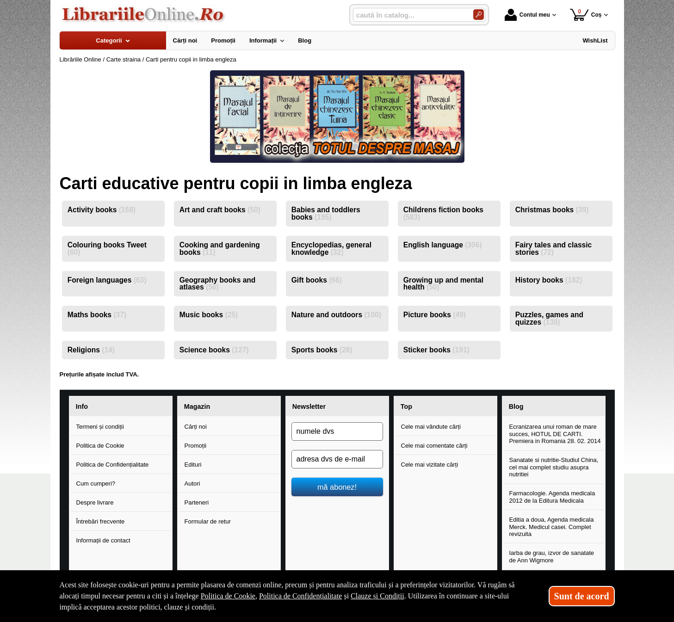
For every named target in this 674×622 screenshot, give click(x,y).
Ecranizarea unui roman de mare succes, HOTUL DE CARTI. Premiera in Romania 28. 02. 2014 (555, 433)
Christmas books (552, 210)
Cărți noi (196, 426)
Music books (208, 315)
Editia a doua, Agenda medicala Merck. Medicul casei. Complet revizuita (551, 526)
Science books (214, 350)
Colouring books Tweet (107, 248)
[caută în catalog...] (409, 15)
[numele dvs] (337, 431)
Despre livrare (95, 502)
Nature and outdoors (336, 315)
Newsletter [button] (309, 406)
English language (442, 245)
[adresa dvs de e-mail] (337, 459)
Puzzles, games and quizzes (549, 318)
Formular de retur (208, 521)
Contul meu (527, 15)
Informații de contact (103, 540)
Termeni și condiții (100, 426)
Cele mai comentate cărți (434, 445)
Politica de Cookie (100, 445)
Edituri (193, 464)
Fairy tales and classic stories (553, 248)
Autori (192, 483)
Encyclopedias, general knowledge (331, 248)
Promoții (196, 445)
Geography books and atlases (217, 283)
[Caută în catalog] (478, 14)
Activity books (102, 210)
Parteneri (197, 502)
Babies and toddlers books (325, 213)
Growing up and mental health (443, 283)
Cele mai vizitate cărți (429, 464)
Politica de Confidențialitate (112, 464)
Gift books (316, 280)
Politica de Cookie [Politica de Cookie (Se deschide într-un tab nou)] (228, 596)
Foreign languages (107, 280)
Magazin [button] (197, 406)
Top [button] (406, 406)
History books (548, 280)
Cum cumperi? (96, 483)
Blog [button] (516, 406)
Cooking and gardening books (219, 248)
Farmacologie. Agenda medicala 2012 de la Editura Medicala (552, 497)
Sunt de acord (581, 596)
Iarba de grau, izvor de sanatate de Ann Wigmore (551, 556)
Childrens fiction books (443, 213)
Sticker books (436, 350)
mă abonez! (337, 487)
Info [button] (82, 406)
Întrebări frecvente (100, 521)
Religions (91, 350)
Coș (586, 14)
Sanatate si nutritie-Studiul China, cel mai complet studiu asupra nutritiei (554, 467)
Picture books (434, 315)
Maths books (97, 315)
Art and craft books (219, 210)
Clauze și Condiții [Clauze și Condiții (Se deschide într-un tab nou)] (377, 596)
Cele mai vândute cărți (431, 426)
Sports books (321, 350)
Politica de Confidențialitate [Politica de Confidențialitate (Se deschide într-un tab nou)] (300, 596)
